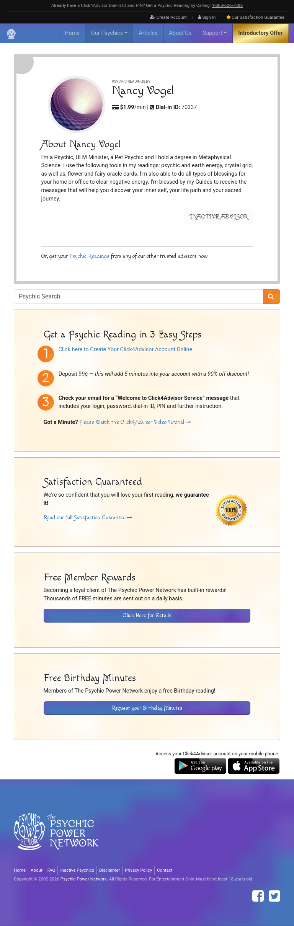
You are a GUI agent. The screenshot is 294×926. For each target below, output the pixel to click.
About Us (180, 33)
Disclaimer (109, 870)
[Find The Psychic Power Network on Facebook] (258, 896)
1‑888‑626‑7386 (227, 5)
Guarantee (255, 17)
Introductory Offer (260, 33)
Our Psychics (107, 33)
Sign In (207, 17)
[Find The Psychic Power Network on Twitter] (274, 896)
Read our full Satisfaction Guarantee (88, 517)
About (36, 870)
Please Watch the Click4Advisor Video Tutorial (135, 422)
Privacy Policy (138, 870)
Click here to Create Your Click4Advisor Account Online (125, 349)
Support (212, 33)
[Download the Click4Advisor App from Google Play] (200, 766)
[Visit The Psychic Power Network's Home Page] (56, 837)
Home (72, 33)
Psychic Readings (89, 256)
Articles (148, 33)
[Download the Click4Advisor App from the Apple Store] (253, 766)
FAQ (51, 870)
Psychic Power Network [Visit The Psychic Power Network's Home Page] (83, 879)
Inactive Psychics (77, 870)
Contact (164, 870)
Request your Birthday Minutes (147, 708)
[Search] (271, 296)
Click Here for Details (147, 615)
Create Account (168, 17)
